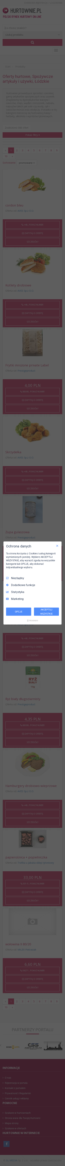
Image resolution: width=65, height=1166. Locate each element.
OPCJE (18, 611)
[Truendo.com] (33, 620)
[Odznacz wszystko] (57, 545)
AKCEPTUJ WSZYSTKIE (46, 611)
